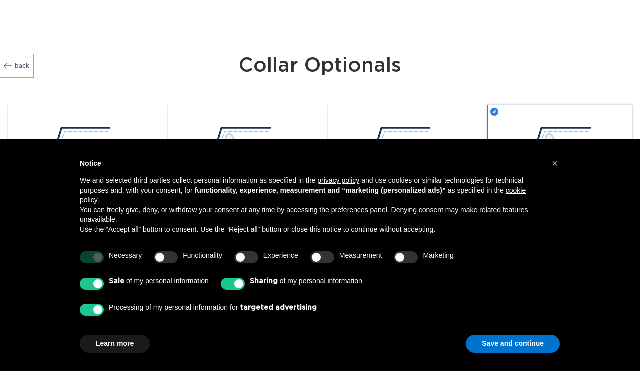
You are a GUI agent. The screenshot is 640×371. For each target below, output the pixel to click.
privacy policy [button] (339, 180)
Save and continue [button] (513, 344)
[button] (555, 164)
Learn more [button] (115, 344)
